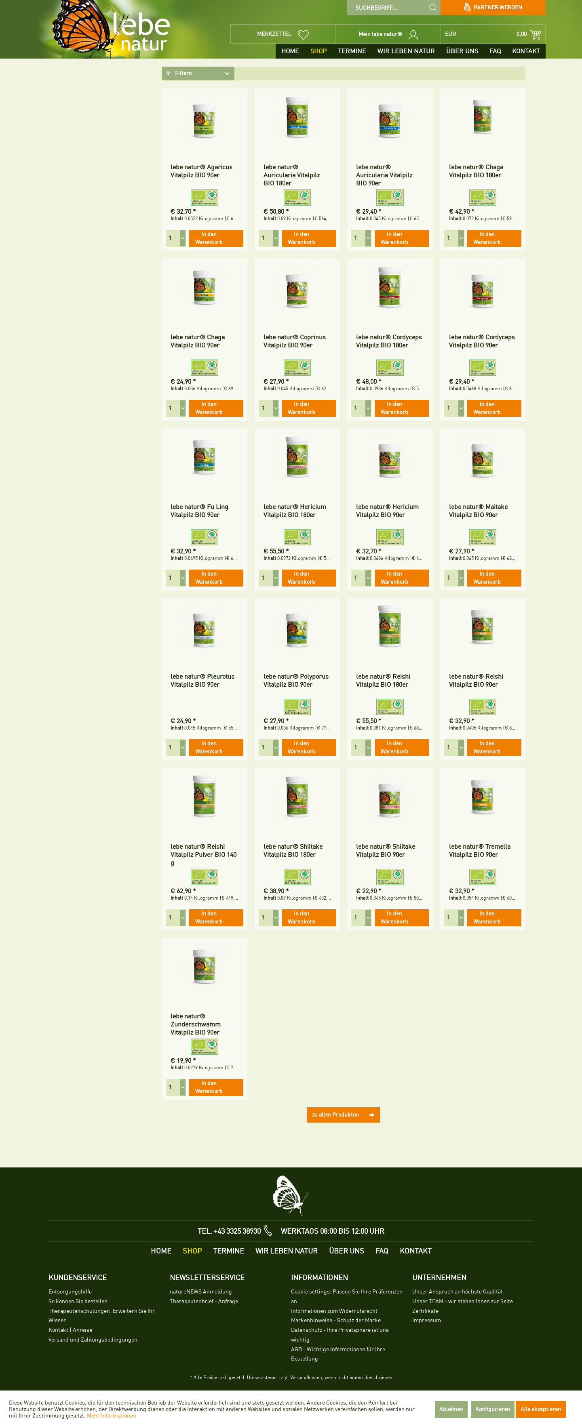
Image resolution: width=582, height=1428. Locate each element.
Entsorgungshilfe (70, 1292)
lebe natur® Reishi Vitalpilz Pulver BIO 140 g (203, 854)
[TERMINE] (352, 51)
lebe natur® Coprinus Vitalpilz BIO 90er (295, 341)
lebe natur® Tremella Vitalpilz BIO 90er (479, 850)
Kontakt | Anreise (70, 1330)
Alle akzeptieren (541, 1409)
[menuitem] (394, 7)
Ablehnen (451, 1409)
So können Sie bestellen (78, 1301)
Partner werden (493, 8)
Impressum (426, 1320)
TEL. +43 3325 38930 (229, 1231)
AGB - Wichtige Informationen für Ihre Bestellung (338, 1354)
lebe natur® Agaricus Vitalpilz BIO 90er (201, 171)
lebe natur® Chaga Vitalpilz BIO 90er (198, 341)
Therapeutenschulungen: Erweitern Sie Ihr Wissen (101, 1316)
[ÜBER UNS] (462, 51)
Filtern (179, 73)
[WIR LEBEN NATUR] (406, 51)
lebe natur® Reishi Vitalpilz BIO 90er (476, 680)
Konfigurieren (492, 1409)
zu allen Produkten (343, 1113)
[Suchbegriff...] (394, 7)
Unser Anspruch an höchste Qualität (457, 1292)
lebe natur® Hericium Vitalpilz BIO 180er (295, 511)
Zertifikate (425, 1311)
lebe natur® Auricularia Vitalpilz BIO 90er (384, 175)
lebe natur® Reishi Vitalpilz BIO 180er (383, 680)
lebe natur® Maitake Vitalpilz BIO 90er (478, 511)
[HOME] (290, 51)
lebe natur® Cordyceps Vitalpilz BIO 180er (389, 341)
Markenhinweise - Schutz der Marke (336, 1320)
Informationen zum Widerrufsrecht (334, 1311)
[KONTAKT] (526, 51)
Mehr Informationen (111, 1416)
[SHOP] (318, 51)
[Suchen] (433, 7)
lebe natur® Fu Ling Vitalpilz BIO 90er (199, 511)
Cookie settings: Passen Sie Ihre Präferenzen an (347, 1296)
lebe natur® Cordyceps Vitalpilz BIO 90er (482, 341)
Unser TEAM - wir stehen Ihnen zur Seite (462, 1301)
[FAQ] (495, 51)
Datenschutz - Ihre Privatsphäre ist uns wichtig (340, 1335)
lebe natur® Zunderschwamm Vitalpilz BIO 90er (196, 1024)
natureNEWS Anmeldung (201, 1292)
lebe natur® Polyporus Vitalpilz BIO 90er (296, 680)
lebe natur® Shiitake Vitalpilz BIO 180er (293, 850)
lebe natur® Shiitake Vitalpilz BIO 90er (385, 850)
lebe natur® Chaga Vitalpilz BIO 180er (476, 171)
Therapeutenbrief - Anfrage (204, 1301)
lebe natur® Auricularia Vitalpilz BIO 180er (292, 175)
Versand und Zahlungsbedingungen (92, 1340)
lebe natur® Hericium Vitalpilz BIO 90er (387, 511)
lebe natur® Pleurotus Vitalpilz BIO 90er (202, 680)
